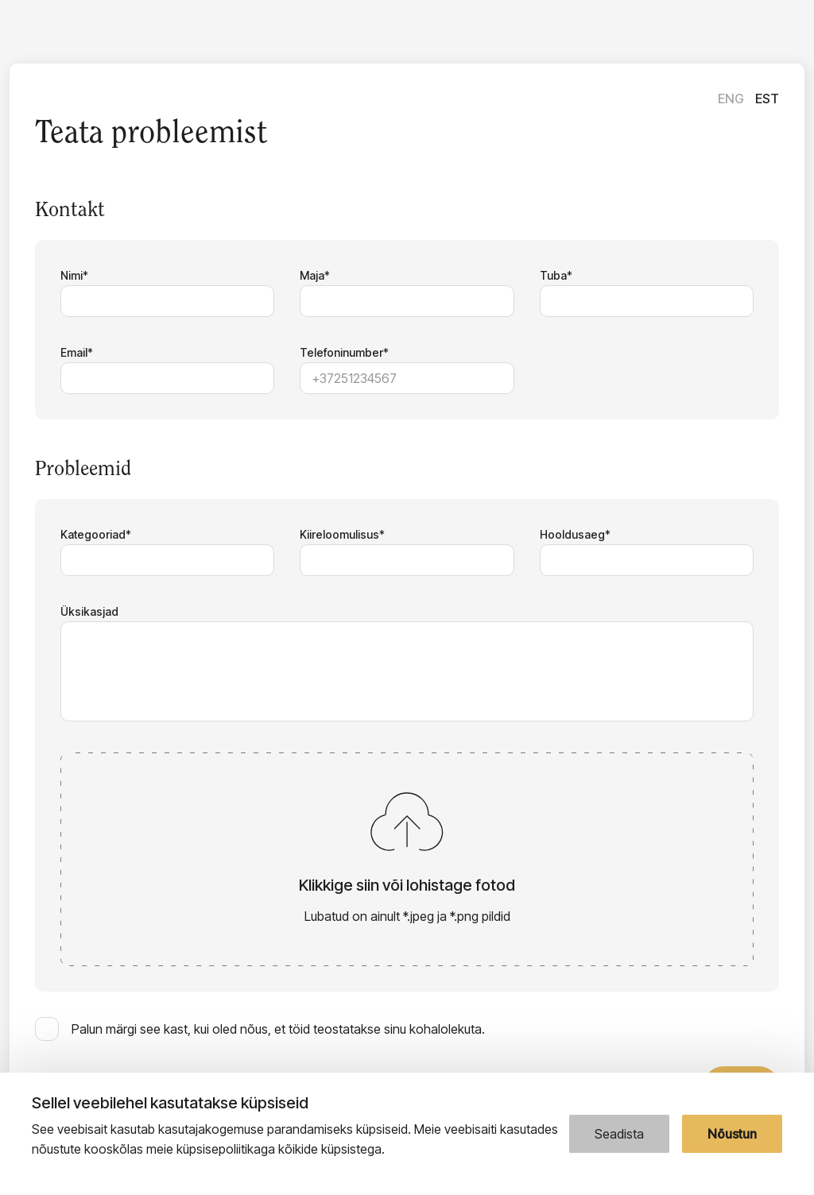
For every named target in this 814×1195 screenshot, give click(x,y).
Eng (731, 98)
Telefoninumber (341, 352)
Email (73, 352)
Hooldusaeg (572, 534)
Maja (312, 275)
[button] (407, 859)
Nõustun (732, 1134)
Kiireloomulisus (339, 534)
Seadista (619, 1134)
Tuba (553, 275)
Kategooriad (93, 534)
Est (767, 98)
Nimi (71, 275)
